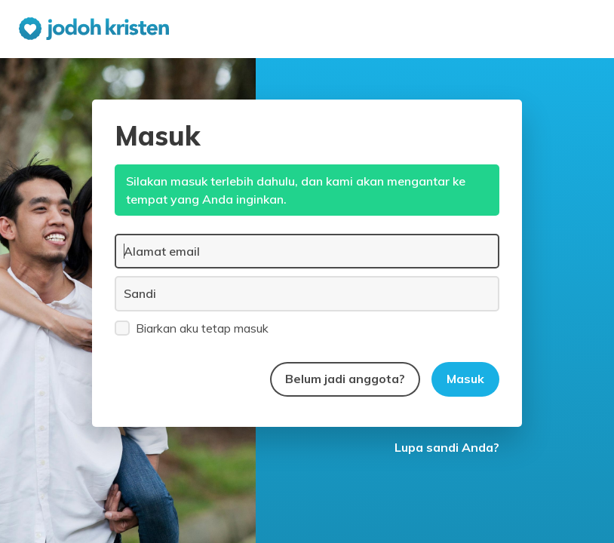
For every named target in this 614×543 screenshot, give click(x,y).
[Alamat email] (307, 251)
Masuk (465, 378)
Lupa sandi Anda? (446, 447)
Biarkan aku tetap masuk (192, 327)
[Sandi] (307, 293)
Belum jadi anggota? (345, 378)
